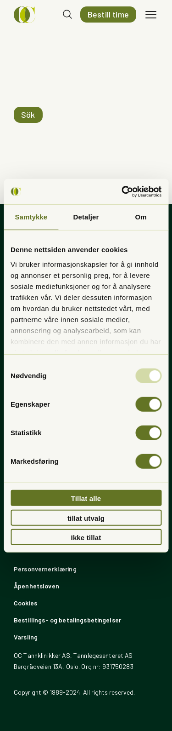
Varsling (26, 637)
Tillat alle (86, 498)
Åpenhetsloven (36, 586)
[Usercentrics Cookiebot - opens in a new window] (122, 191)
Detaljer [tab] (86, 217)
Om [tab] (141, 217)
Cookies (25, 603)
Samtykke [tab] (31, 217)
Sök (28, 114)
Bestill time (108, 14)
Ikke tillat (86, 537)
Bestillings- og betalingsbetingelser (67, 620)
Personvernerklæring (45, 569)
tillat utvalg (86, 518)
